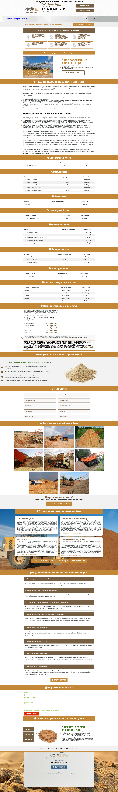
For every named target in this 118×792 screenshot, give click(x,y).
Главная (68, 19)
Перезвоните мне (85, 6)
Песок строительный (64, 406)
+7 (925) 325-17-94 (53, 9)
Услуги (88, 19)
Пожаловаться (78, 560)
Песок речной (28, 406)
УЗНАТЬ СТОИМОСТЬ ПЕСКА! (59, 504)
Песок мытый (62, 395)
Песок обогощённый (30, 400)
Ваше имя (26, 690)
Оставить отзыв (40, 560)
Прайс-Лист (79, 19)
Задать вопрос (89, 24)
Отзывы (97, 19)
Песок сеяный (28, 411)
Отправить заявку (31, 712)
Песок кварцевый (63, 400)
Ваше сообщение (28, 700)
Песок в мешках (29, 416)
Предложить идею (59, 560)
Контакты (107, 19)
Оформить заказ (85, 10)
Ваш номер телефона (29, 695)
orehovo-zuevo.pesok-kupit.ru (17, 19)
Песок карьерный (29, 395)
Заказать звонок (78, 24)
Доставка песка (63, 416)
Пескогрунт (62, 411)
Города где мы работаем (72, 747)
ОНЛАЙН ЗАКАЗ (73, 72)
